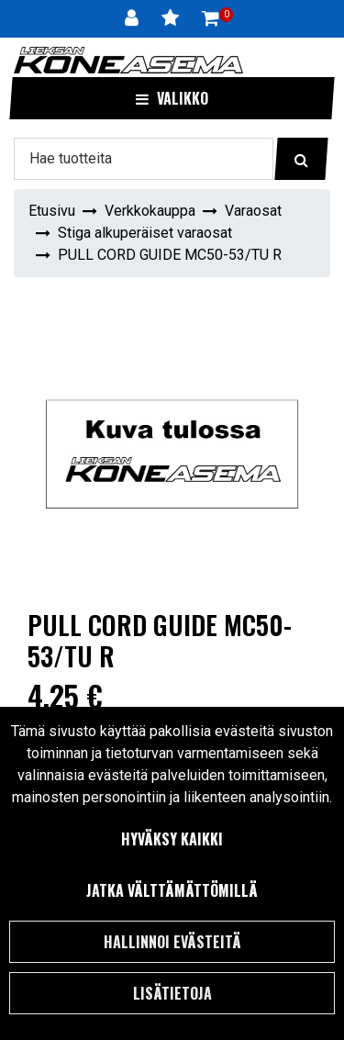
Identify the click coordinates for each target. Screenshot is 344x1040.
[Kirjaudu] (134, 18)
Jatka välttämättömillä (172, 890)
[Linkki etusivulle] (128, 60)
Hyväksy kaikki (172, 839)
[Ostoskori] (210, 18)
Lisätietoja (172, 993)
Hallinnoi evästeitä (172, 942)
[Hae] (143, 159)
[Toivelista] (172, 18)
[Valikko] (172, 98)
